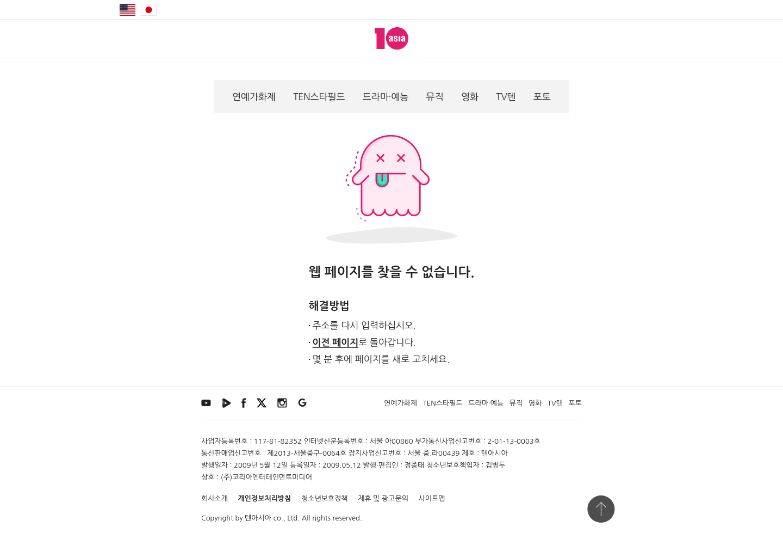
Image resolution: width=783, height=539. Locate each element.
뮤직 (435, 96)
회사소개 (214, 498)
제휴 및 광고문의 (383, 498)
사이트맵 (432, 498)
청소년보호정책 (324, 498)
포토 (542, 96)
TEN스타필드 (319, 96)
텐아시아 (258, 518)
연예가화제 (254, 96)
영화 (469, 96)
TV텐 (506, 96)
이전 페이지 (336, 342)
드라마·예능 (386, 96)
